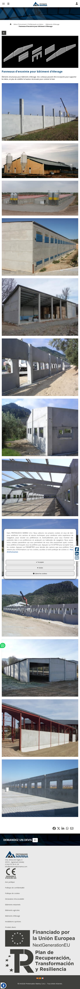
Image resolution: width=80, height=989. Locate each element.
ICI (35, 840)
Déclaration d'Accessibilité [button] (14, 899)
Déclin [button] (40, 568)
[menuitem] (40, 882)
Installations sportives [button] (13, 921)
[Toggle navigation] (77, 3)
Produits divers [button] (10, 927)
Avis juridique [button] (10, 882)
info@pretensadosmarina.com (16, 866)
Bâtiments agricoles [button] (12, 910)
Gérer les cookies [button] (40, 574)
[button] (40, 4)
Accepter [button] (40, 562)
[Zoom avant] (40, 112)
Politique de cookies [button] (12, 893)
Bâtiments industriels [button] (12, 905)
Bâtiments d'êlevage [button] (12, 916)
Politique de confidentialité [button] (14, 888)
